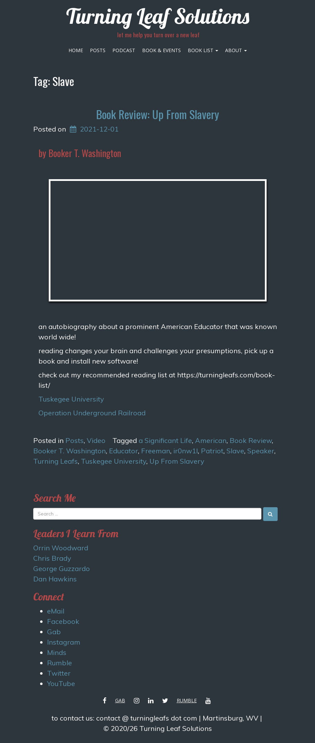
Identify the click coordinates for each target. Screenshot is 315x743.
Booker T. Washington (69, 450)
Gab (54, 631)
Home (75, 50)
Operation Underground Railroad (92, 412)
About (236, 50)
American (210, 440)
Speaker (260, 450)
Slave (235, 450)
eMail (55, 611)
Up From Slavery (176, 461)
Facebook (63, 621)
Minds (56, 652)
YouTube (61, 683)
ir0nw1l (185, 450)
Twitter (59, 673)
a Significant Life (165, 440)
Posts (97, 50)
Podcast (123, 50)
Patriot (212, 450)
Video (96, 440)
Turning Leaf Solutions (157, 16)
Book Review (251, 440)
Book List (203, 50)
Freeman (155, 450)
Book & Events (161, 50)
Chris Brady (52, 558)
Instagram (63, 642)
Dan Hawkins (55, 579)
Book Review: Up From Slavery (157, 114)
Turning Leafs (55, 461)
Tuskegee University (71, 399)
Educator (123, 450)
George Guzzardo (61, 568)
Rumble (59, 662)
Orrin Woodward (60, 547)
